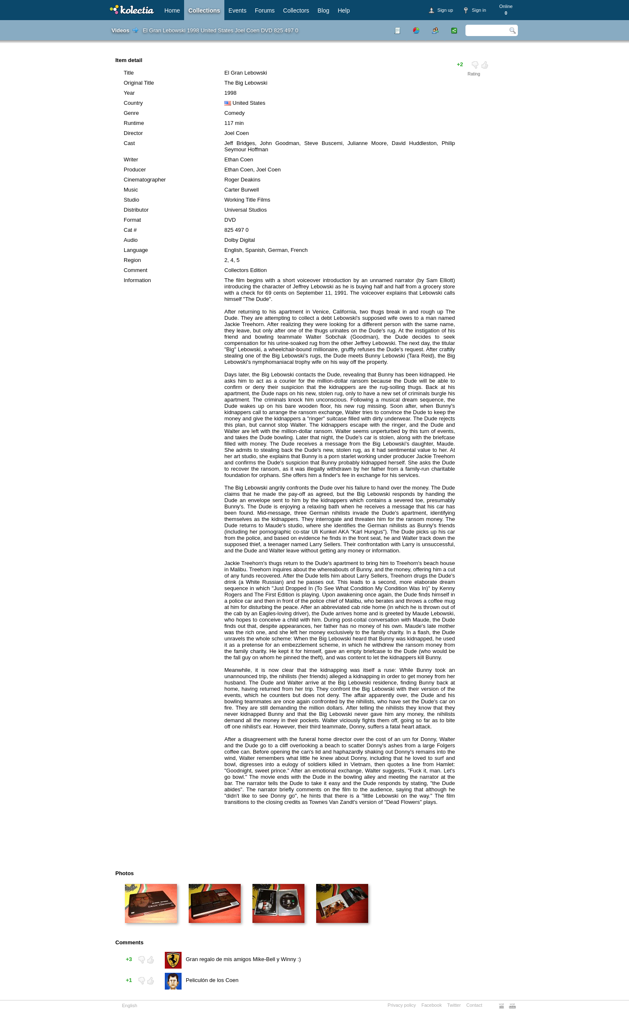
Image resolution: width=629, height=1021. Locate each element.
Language (136, 250)
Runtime (134, 123)
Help (344, 10)
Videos (120, 30)
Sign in (479, 10)
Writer (131, 159)
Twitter (454, 1005)
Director (133, 133)
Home (172, 10)
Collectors (296, 10)
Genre (131, 113)
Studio (131, 200)
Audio (131, 240)
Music (131, 190)
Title (129, 73)
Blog (323, 10)
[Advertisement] (291, 841)
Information (137, 280)
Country (133, 103)
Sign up (445, 10)
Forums (265, 10)
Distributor (136, 210)
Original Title (139, 83)
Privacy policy (401, 1005)
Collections (204, 10)
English (129, 1005)
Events (238, 10)
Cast (129, 143)
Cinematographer (145, 179)
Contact (474, 1005)
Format (132, 220)
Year (129, 93)
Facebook (431, 1005)
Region (132, 260)
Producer (135, 169)
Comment (135, 270)
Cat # (130, 230)
